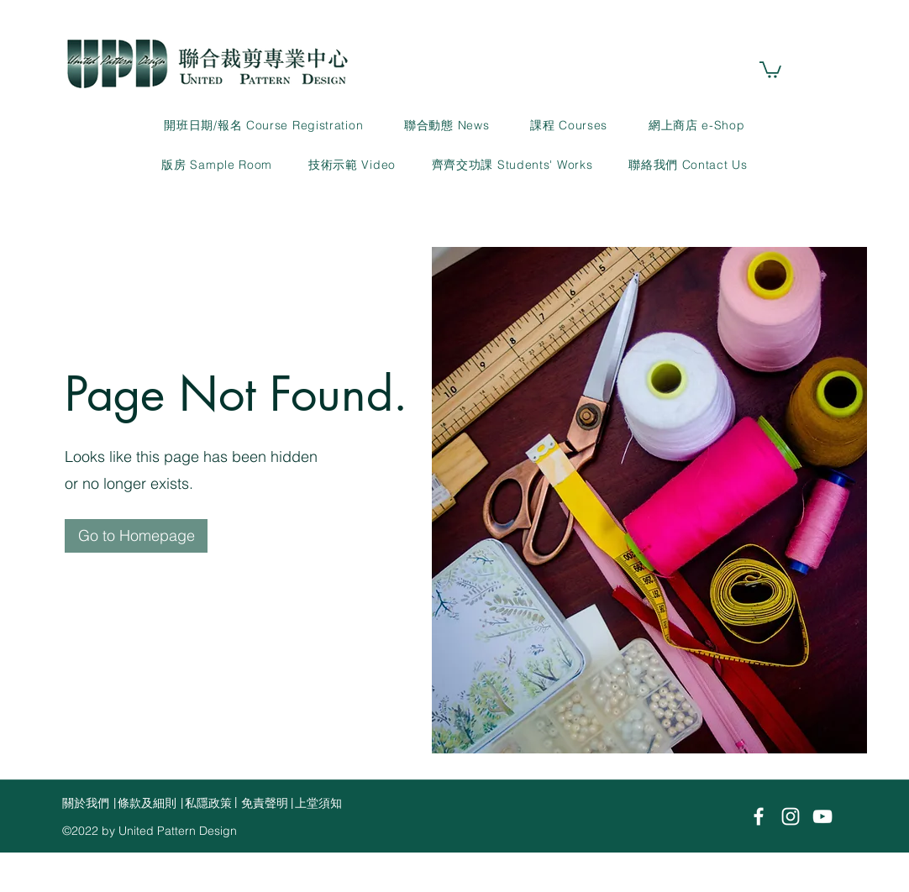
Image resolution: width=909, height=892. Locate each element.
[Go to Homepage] (136, 536)
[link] (770, 69)
